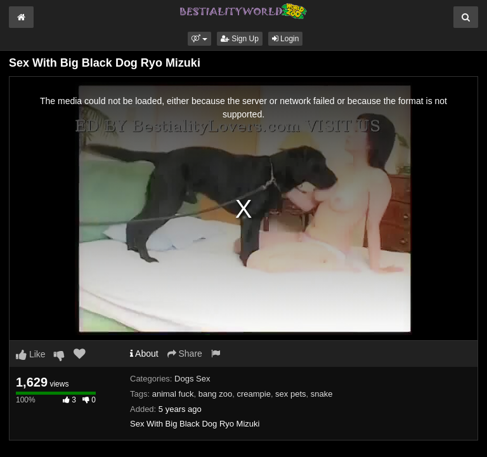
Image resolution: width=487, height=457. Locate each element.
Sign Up (240, 38)
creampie (253, 394)
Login (285, 38)
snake (322, 394)
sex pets (290, 394)
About (144, 353)
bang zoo (215, 394)
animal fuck (173, 394)
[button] (199, 39)
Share (184, 353)
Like (31, 354)
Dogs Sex (192, 378)
